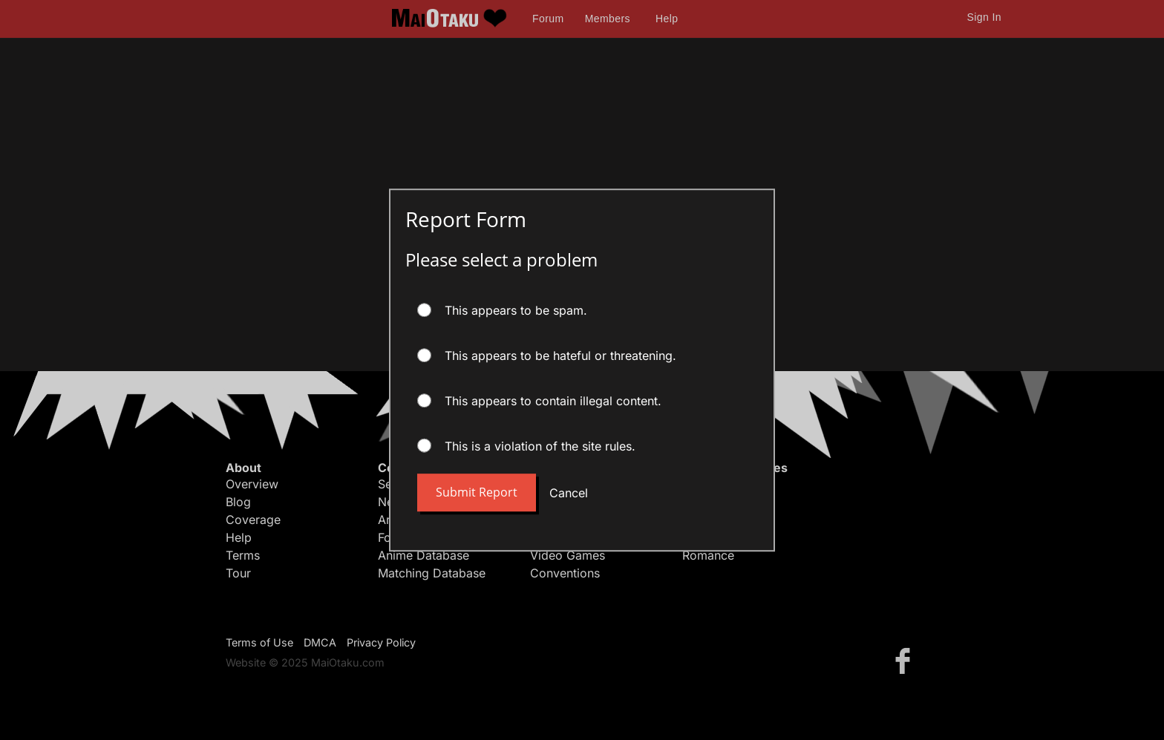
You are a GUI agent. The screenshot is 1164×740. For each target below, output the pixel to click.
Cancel (568, 492)
